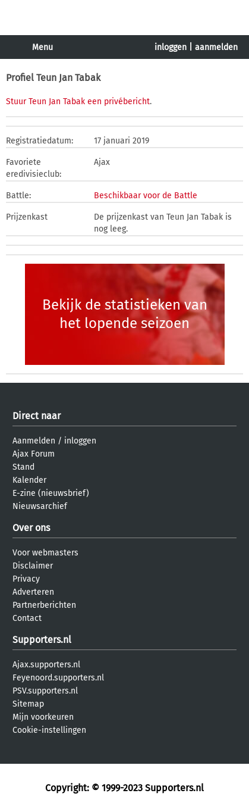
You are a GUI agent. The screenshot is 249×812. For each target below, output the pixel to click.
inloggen (171, 47)
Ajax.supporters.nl (46, 665)
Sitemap (28, 704)
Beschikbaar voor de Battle (145, 195)
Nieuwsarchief (39, 506)
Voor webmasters (45, 553)
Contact (27, 618)
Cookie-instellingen (49, 730)
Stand (23, 467)
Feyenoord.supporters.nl (58, 678)
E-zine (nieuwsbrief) (50, 493)
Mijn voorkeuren (43, 717)
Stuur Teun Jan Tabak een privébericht (78, 101)
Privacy (26, 579)
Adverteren (33, 592)
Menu (42, 47)
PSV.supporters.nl (45, 691)
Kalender (29, 480)
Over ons (31, 527)
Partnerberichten (44, 605)
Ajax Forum (33, 454)
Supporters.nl (41, 639)
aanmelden (216, 47)
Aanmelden (33, 441)
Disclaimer (32, 566)
